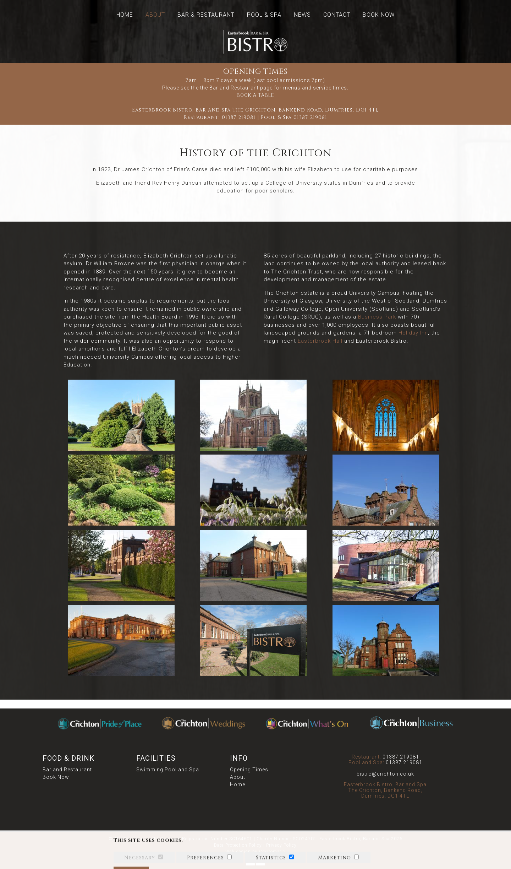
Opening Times (249, 769)
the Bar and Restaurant (229, 88)
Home (124, 14)
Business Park (377, 317)
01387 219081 (239, 117)
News (302, 14)
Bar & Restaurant (206, 14)
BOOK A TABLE (255, 95)
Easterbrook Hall (320, 341)
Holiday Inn (413, 333)
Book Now (379, 14)
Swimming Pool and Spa (167, 769)
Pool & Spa (264, 14)
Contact (336, 14)
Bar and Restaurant (67, 769)
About (155, 14)
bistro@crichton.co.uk (385, 774)
